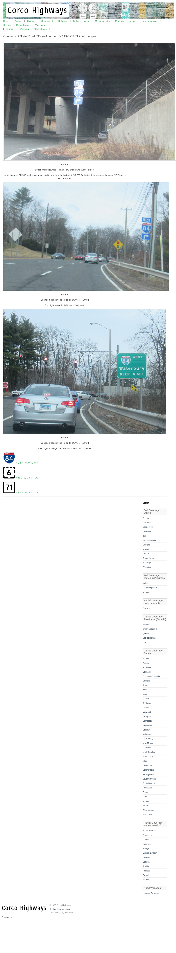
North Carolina (149, 752)
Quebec (146, 633)
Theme (53, 913)
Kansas (146, 699)
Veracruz (146, 880)
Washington (41, 25)
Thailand (146, 608)
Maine (87, 21)
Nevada (133, 21)
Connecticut (47, 21)
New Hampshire (150, 21)
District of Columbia (151, 676)
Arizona (19, 21)
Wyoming (24, 29)
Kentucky (147, 703)
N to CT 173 (21, 492)
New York (147, 748)
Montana (119, 21)
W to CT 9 (33, 463)
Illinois (145, 685)
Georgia (146, 681)
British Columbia (150, 629)
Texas (145, 792)
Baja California (149, 831)
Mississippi (147, 725)
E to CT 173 (21, 463)
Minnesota (147, 721)
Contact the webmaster (60, 909)
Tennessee (147, 788)
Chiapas (146, 839)
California (32, 21)
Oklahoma (147, 765)
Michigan (147, 716)
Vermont (10, 29)
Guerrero (147, 844)
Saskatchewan (149, 638)
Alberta (146, 624)
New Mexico (148, 743)
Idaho (76, 21)
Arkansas (147, 667)
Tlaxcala (146, 875)
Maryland (147, 712)
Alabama (146, 658)
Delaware (63, 21)
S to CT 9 (33, 492)
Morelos (146, 857)
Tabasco (146, 871)
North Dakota (148, 756)
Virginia (146, 805)
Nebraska (147, 734)
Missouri (146, 730)
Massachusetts (102, 21)
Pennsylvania (148, 774)
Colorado (147, 672)
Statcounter (7, 917)
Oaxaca (146, 862)
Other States (40, 29)
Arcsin (70, 913)
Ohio (145, 761)
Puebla (146, 866)
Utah (145, 797)
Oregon (7, 25)
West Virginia (148, 810)
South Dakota (149, 783)
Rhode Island (22, 25)
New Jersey (148, 739)
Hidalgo (146, 848)
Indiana (146, 690)
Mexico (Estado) (150, 853)
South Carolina (149, 779)
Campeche (147, 835)
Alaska (146, 663)
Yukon (145, 642)
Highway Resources (151, 893)
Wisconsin (147, 814)
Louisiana (147, 707)
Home (6, 21)
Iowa (145, 694)
